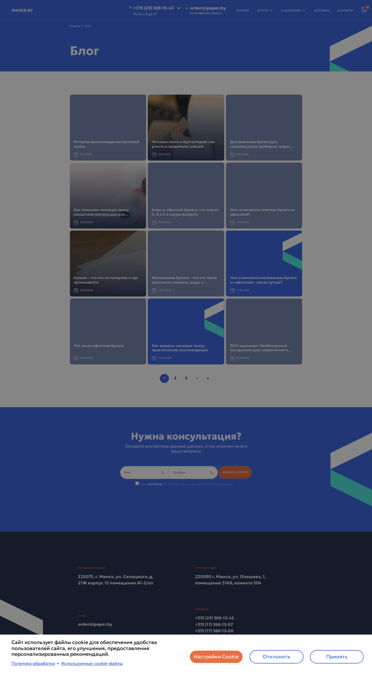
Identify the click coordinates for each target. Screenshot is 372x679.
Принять (337, 656)
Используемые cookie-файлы (92, 663)
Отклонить (276, 656)
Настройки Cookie (216, 656)
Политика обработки (33, 663)
